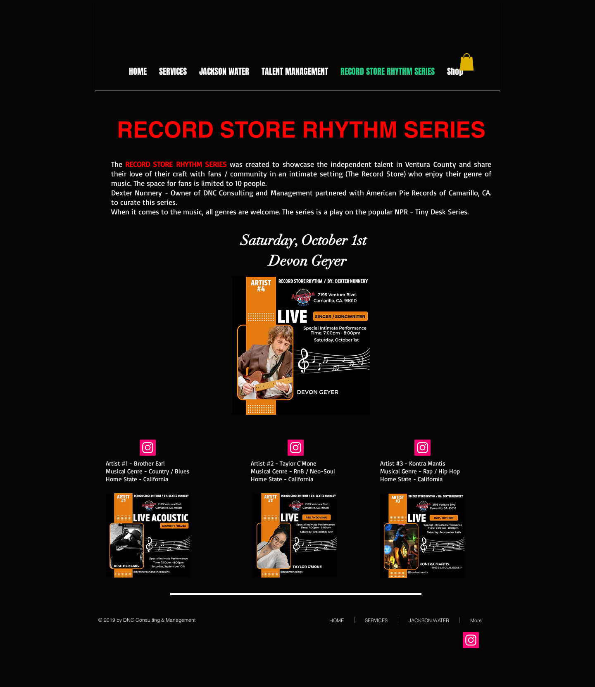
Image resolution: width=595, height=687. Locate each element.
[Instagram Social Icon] (148, 448)
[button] (466, 62)
